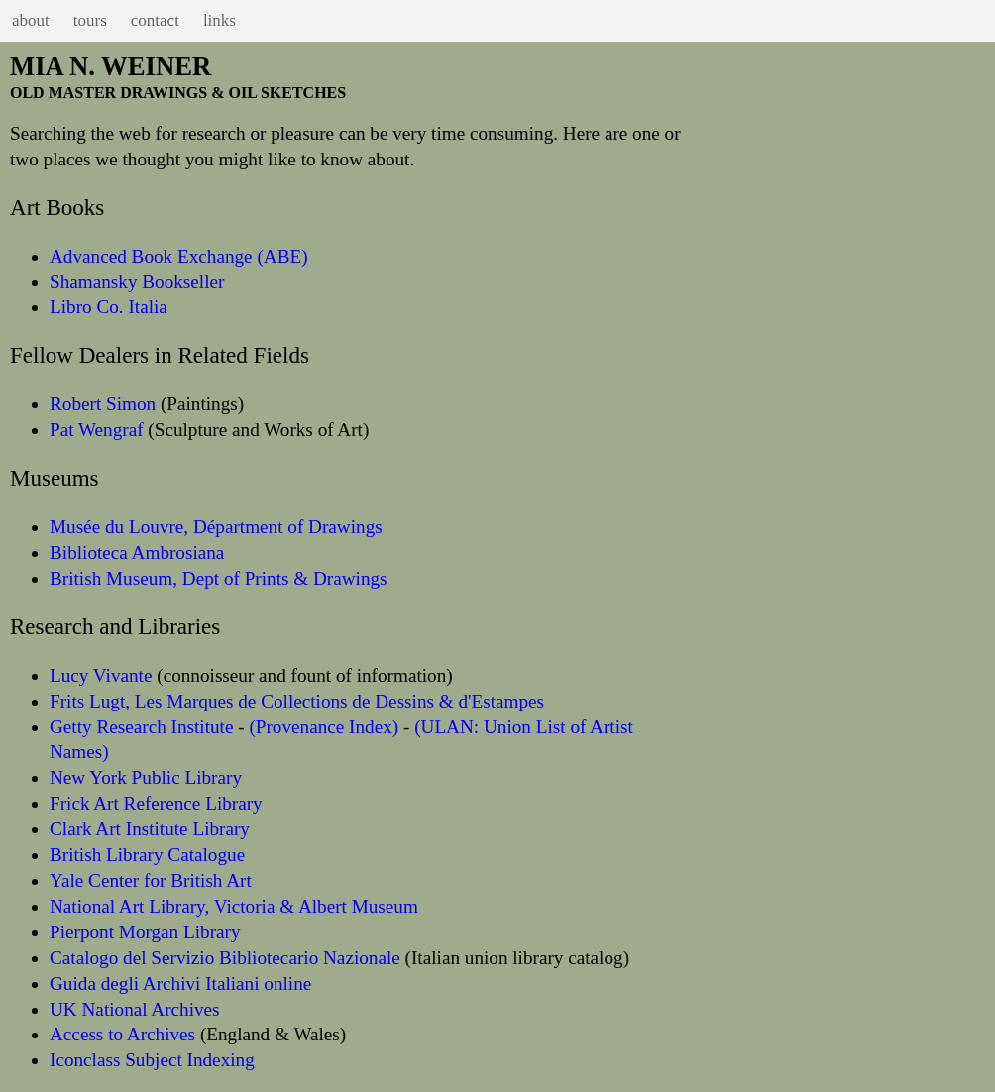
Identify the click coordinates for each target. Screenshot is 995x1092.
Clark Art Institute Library (150, 829)
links (219, 20)
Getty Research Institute (141, 726)
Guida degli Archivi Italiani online (180, 983)
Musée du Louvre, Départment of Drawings (216, 526)
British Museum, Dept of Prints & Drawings (218, 578)
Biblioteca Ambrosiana (137, 552)
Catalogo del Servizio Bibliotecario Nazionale (225, 957)
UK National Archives (135, 1009)
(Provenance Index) (323, 726)
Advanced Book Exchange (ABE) (179, 256)
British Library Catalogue (147, 854)
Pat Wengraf (97, 429)
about (31, 20)
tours (90, 20)
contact (155, 20)
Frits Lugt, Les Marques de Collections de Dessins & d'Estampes (297, 701)
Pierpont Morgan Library (145, 932)
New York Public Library (146, 777)
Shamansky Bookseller (137, 282)
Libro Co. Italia (108, 306)
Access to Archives (122, 1034)
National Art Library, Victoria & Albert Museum (234, 906)
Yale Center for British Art (151, 880)
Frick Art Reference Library (156, 803)
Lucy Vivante (101, 675)
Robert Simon (103, 403)
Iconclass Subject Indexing (152, 1059)
